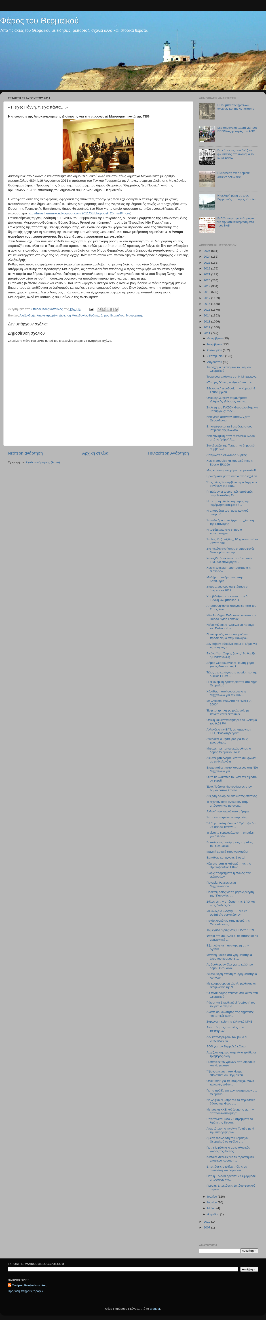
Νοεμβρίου (214, 344)
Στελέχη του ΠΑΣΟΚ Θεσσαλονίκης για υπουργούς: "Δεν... (232, 409)
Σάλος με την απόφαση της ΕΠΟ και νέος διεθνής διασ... (231, 903)
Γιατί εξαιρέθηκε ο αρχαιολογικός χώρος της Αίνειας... (228, 1149)
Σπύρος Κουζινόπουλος (29, 1285)
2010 (207, 1221)
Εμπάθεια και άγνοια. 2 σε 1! (226, 857)
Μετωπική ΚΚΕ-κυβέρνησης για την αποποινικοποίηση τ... (230, 1111)
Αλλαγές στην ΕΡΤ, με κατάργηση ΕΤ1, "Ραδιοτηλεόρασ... (229, 731)
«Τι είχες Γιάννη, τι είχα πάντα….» (229, 382)
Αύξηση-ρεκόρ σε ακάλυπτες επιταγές (232, 796)
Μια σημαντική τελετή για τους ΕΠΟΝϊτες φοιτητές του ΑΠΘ (237, 129)
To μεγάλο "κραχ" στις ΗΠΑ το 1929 (230, 930)
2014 (207, 315)
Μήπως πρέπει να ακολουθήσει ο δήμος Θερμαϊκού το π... (229, 750)
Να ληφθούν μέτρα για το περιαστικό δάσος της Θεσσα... (231, 1101)
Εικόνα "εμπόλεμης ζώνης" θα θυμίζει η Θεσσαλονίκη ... (231, 655)
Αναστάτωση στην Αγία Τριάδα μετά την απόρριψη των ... (230, 1130)
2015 (207, 309)
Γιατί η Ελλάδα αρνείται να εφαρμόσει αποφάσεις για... (231, 1177)
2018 (207, 292)
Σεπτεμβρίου (216, 356)
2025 (207, 250)
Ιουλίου (212, 1196)
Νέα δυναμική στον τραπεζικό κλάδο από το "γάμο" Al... (231, 437)
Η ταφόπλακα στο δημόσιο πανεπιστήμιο (224, 531)
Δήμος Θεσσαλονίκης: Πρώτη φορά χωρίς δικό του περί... (230, 664)
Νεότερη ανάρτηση (25, 453)
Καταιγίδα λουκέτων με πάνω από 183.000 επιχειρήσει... (229, 560)
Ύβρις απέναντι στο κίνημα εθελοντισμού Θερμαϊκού (225, 1073)
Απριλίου (213, 1214)
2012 (207, 327)
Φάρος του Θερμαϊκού (39, 20)
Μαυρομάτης (134, 315)
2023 (207, 262)
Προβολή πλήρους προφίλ (25, 1291)
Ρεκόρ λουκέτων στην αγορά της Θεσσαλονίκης (228, 922)
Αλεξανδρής (27, 315)
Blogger (155, 1308)
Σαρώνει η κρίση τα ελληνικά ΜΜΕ (229, 1021)
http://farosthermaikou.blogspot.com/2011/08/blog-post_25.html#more (79, 213)
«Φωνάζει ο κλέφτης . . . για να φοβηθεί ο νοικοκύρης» (227, 912)
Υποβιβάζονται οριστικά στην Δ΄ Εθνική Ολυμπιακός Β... (228, 598)
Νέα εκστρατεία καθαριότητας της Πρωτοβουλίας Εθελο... (229, 865)
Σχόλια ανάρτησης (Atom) (43, 462)
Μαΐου (211, 1208)
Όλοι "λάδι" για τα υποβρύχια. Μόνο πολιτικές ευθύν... (230, 1082)
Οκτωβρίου (215, 350)
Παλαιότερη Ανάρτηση (168, 453)
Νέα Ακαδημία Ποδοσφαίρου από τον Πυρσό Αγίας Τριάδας (231, 617)
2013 (207, 321)
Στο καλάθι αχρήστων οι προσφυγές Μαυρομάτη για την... (230, 550)
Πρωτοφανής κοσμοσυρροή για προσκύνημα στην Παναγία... (228, 636)
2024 (207, 256)
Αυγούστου (215, 362)
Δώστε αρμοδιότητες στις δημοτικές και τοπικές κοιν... (230, 1013)
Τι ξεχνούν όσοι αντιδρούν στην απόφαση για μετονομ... (227, 803)
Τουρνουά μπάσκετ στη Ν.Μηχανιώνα (232, 376)
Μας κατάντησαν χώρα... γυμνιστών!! (231, 470)
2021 (207, 274)
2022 (207, 268)
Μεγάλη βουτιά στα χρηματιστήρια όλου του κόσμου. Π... (229, 956)
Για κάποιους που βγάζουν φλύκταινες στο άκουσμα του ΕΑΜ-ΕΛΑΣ (236, 154)
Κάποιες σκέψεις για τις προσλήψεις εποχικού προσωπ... (231, 1158)
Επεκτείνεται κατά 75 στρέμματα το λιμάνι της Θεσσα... (230, 1120)
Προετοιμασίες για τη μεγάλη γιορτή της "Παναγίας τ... (230, 893)
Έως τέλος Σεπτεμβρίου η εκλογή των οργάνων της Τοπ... (232, 484)
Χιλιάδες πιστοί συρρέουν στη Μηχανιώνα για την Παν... (226, 693)
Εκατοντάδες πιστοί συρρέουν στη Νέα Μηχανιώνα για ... (232, 769)
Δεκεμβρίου (215, 338)
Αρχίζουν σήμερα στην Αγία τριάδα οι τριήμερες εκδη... (231, 1054)
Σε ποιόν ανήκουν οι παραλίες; (227, 817)
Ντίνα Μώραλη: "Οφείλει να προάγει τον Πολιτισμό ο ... (230, 626)
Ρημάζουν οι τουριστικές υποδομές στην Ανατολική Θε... (230, 493)
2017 (207, 298)
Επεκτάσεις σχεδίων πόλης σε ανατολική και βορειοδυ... (227, 1168)
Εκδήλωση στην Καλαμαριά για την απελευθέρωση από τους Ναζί (235, 222)
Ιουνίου (212, 1202)
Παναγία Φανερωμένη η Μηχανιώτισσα (222, 884)
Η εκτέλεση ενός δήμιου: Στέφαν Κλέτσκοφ (233, 174)
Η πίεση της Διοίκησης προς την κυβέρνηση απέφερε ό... (228, 503)
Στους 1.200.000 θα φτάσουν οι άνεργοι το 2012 (227, 588)
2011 (207, 333)
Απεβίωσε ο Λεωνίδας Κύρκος (227, 455)
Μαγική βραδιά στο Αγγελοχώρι (227, 851)
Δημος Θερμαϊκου (112, 315)
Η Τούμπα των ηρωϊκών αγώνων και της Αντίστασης (235, 106)
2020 (207, 280)
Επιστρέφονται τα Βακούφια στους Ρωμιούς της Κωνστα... (229, 428)
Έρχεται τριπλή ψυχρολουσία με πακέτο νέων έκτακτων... (228, 712)
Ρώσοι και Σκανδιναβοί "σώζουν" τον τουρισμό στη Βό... (231, 1004)
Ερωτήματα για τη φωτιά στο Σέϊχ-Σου (232, 476)
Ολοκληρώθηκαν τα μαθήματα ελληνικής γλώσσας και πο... (227, 399)
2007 (207, 1227)
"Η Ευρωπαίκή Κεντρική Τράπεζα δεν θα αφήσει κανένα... (231, 825)
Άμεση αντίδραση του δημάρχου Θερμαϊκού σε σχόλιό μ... (228, 1139)
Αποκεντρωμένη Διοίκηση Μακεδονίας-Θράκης (68, 315)
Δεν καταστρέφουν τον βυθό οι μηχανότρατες (227, 1038)
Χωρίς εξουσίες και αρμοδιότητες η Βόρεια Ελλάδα (230, 462)
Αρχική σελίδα (95, 453)
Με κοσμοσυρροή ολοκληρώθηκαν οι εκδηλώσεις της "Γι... (231, 985)
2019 (207, 286)
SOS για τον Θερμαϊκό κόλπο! (226, 1046)
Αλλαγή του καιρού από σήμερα (228, 811)
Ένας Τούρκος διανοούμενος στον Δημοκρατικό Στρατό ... (229, 788)
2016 (207, 303)
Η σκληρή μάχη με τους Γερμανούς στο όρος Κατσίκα (236, 197)
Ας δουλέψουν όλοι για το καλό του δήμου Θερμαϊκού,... (230, 966)
